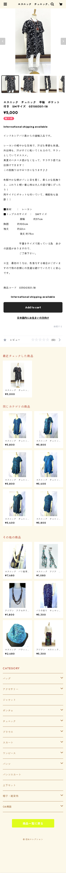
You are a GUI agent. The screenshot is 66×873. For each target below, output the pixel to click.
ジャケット (9, 699)
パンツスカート (12, 774)
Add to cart (33, 307)
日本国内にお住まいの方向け (33, 317)
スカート (8, 742)
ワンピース (9, 753)
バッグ (7, 678)
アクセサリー (10, 689)
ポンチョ (8, 710)
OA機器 (7, 806)
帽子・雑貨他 (10, 796)
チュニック (9, 721)
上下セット (9, 785)
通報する (58, 326)
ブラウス (8, 732)
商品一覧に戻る (33, 823)
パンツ (7, 764)
